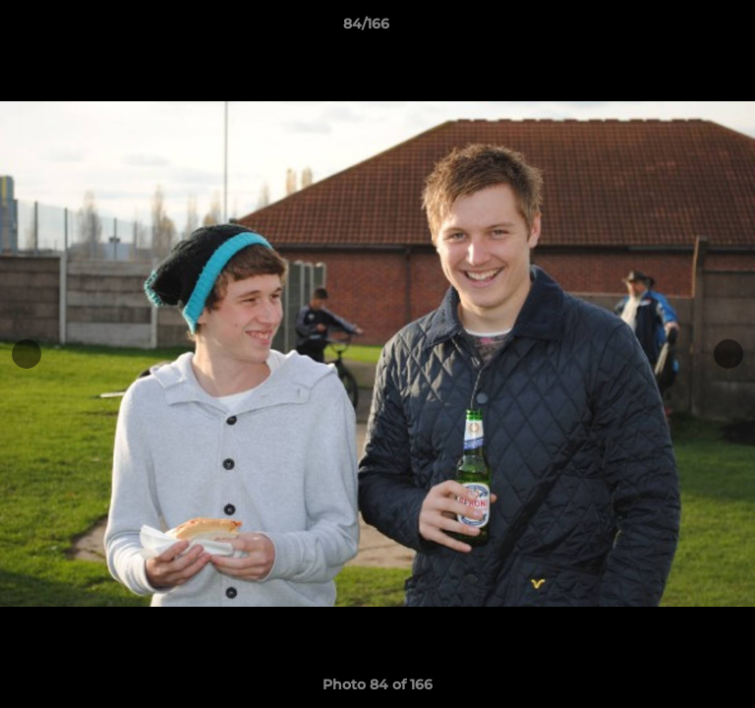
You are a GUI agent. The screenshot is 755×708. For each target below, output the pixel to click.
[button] (684, 28)
